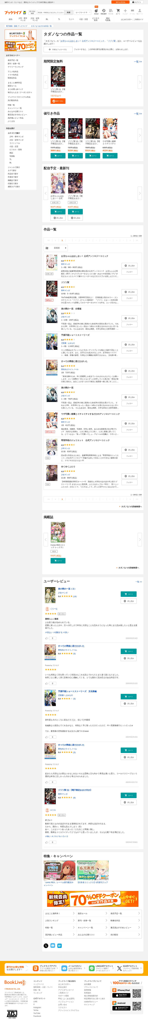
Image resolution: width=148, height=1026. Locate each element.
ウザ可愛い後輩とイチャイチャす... (109, 143)
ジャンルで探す (14, 167)
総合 (10, 19)
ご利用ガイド (138, 19)
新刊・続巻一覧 (14, 64)
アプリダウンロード (66, 990)
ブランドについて (91, 987)
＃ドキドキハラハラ (59, 836)
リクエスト (62, 1007)
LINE (35, 1002)
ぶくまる (11, 121)
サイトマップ (89, 1005)
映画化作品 (12, 78)
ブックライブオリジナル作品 (19, 97)
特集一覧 (11, 105)
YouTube (36, 1013)
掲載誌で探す (13, 180)
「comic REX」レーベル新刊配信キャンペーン (59, 883)
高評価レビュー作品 (15, 118)
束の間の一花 (67, 387)
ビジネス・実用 (16, 150)
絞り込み (32, 12)
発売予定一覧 (13, 60)
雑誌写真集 (107, 19)
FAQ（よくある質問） (67, 999)
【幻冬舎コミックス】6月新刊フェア (92, 882)
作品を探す (62, 987)
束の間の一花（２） (67, 589)
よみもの (71, 343)
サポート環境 (63, 996)
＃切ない (49, 632)
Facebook (37, 1016)
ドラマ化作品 (13, 75)
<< (49, 240)
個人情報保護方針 (91, 996)
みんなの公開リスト (15, 111)
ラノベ (71, 19)
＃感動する (58, 632)
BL (47, 19)
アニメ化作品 (13, 72)
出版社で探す (13, 183)
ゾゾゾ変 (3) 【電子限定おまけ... (92, 142)
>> (137, 240)
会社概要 (87, 984)
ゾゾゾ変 (112, 41)
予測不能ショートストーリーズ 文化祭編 (77, 691)
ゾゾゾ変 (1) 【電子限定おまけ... (58, 90)
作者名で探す (13, 177)
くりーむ (54, 609)
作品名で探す (13, 174)
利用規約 (87, 993)
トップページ (38, 984)
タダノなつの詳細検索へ (131, 506)
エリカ (53, 810)
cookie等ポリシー (91, 1002)
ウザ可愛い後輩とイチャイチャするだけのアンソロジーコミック (90, 414)
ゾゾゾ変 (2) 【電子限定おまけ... (75, 142)
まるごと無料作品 (15, 83)
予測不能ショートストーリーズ (75, 335)
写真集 (12, 156)
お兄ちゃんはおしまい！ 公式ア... (57, 198)
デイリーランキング (15, 67)
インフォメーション (66, 1002)
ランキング (37, 993)
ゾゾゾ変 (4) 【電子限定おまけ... (75, 197)
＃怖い (48, 836)
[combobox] (51, 12)
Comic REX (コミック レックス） (58, 546)
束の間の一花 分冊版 (71, 309)
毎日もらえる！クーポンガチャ (20, 92)
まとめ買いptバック (15, 89)
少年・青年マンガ (22, 19)
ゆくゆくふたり (68, 466)
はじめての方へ (126, 19)
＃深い (66, 632)
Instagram (37, 1007)
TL (59, 19)
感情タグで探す (14, 187)
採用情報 (87, 990)
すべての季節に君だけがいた (74, 361)
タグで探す (12, 170)
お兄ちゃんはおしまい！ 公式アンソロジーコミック (82, 41)
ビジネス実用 (95, 19)
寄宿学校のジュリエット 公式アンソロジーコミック (85, 440)
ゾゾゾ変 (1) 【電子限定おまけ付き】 (75, 790)
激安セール (12, 86)
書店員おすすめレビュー (17, 115)
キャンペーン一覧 (15, 108)
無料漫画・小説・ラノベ (42, 987)
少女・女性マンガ (35, 19)
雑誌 (11, 153)
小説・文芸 (83, 19)
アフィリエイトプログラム (68, 1010)
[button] (58, 101)
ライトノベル (15, 143)
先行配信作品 (13, 100)
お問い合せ (62, 1005)
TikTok (35, 1010)
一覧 (138, 61)
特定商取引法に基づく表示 (94, 999)
